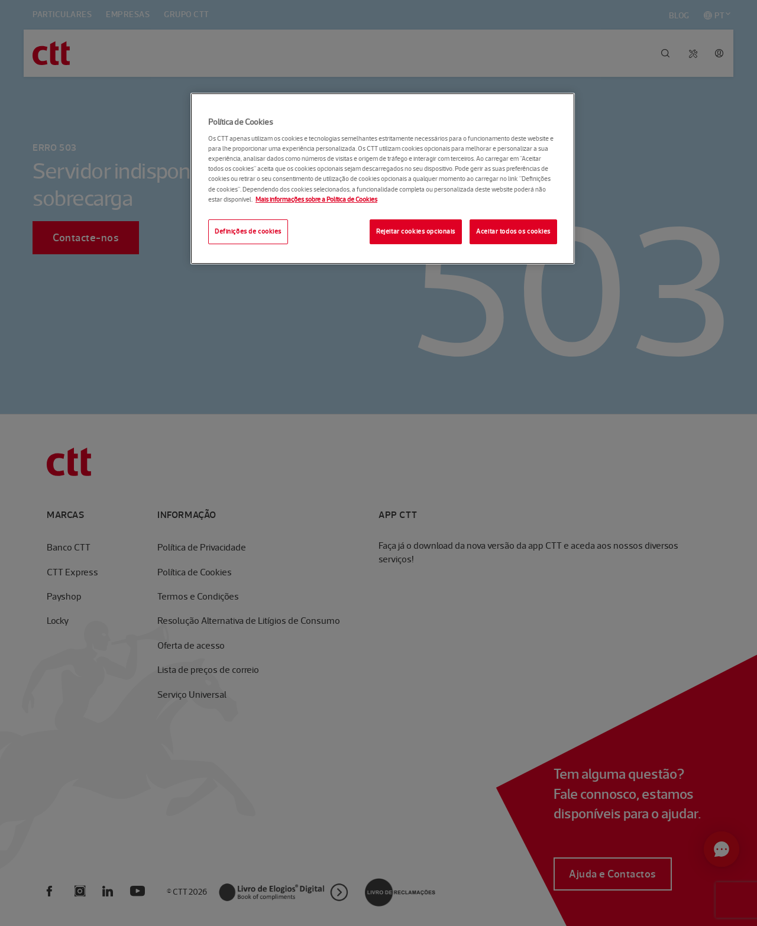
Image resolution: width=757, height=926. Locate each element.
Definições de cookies (248, 231)
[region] (382, 178)
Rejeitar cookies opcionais (415, 231)
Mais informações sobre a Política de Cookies (316, 199)
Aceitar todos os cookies (513, 231)
